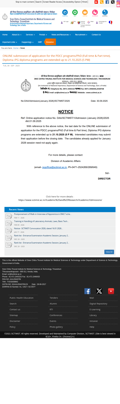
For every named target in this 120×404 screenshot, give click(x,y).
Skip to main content (25, 2)
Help (92, 326)
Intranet (94, 321)
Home (4, 34)
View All (109, 252)
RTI (51, 309)
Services (30, 34)
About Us (16, 34)
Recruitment (81, 34)
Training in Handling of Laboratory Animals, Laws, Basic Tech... (41, 221)
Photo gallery (56, 326)
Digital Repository (98, 303)
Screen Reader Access (52, 2)
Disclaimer (15, 321)
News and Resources (61, 34)
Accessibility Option (72, 2)
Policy (12, 326)
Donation (50, 42)
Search (39, 2)
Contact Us (96, 34)
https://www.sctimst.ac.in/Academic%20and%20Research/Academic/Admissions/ (60, 199)
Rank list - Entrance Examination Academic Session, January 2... (41, 235)
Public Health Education (21, 297)
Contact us (15, 309)
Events (53, 321)
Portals (43, 34)
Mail (92, 297)
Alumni (53, 303)
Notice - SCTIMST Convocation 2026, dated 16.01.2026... (38, 228)
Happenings (27, 42)
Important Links (9, 42)
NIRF (40, 42)
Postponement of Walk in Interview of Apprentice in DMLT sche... (42, 214)
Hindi (84, 2)
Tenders (54, 297)
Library (93, 315)
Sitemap (14, 315)
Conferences (56, 315)
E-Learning (95, 309)
